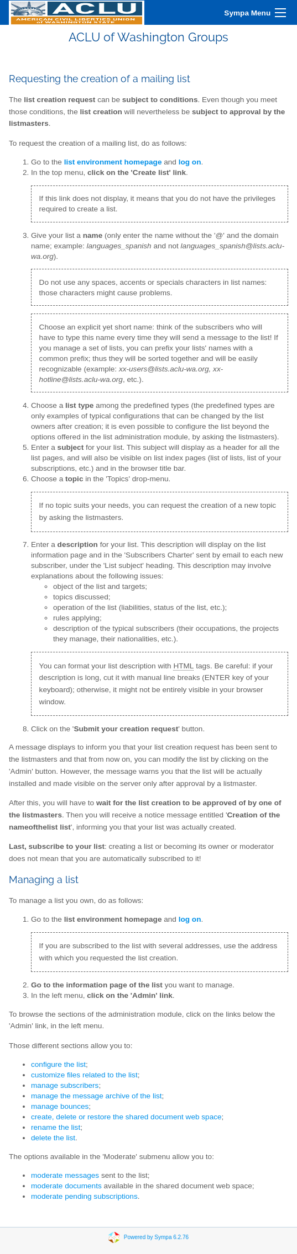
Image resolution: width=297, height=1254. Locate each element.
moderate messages (65, 1175)
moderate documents (66, 1186)
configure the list (58, 1064)
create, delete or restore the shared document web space (126, 1117)
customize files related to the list (84, 1075)
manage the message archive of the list (96, 1096)
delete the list (53, 1138)
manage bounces (59, 1106)
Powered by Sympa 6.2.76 (156, 1237)
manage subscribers (64, 1085)
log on (190, 919)
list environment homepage (113, 162)
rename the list (55, 1127)
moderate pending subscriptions (84, 1196)
